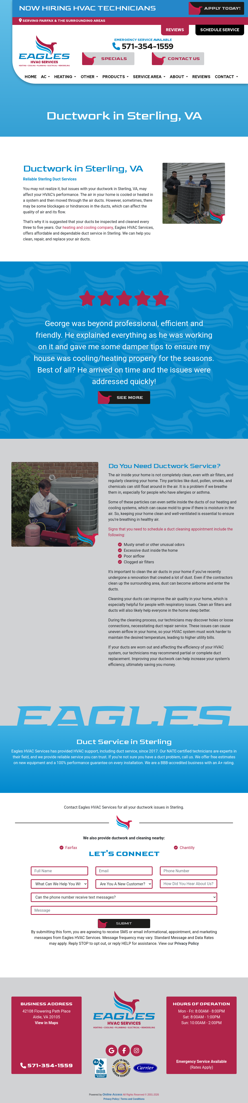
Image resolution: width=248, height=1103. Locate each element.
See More (130, 397)
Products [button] (114, 76)
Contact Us (184, 58)
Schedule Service (219, 29)
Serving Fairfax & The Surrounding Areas (64, 20)
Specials (114, 58)
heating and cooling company (87, 227)
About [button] (177, 76)
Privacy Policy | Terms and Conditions (123, 1099)
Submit (124, 923)
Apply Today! (222, 8)
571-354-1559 (148, 46)
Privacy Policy (186, 943)
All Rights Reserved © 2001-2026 (141, 1094)
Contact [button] (225, 76)
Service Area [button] (147, 76)
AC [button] (44, 76)
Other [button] (88, 76)
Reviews (175, 29)
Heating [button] (63, 76)
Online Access (112, 1094)
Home (31, 76)
